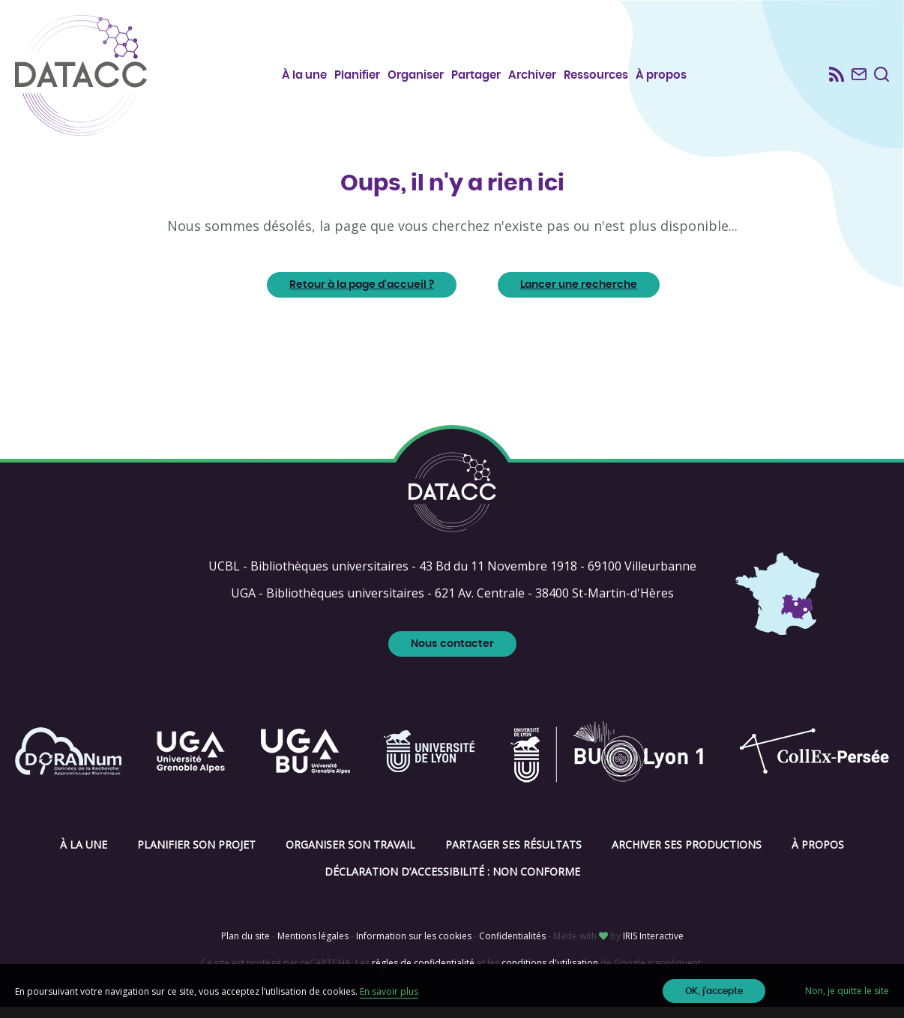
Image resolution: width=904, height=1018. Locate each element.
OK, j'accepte (714, 991)
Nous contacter (452, 655)
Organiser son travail (350, 856)
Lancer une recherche (578, 296)
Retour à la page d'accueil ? (361, 296)
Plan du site (245, 947)
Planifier (358, 75)
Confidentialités (512, 947)
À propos (661, 75)
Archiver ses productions (687, 856)
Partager (476, 75)
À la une (305, 75)
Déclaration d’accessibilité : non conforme (452, 883)
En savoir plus (389, 991)
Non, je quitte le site (847, 990)
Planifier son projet (196, 856)
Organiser (416, 75)
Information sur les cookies (413, 947)
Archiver (533, 75)
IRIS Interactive (653, 947)
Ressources (596, 75)
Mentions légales (313, 947)
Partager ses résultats (513, 856)
